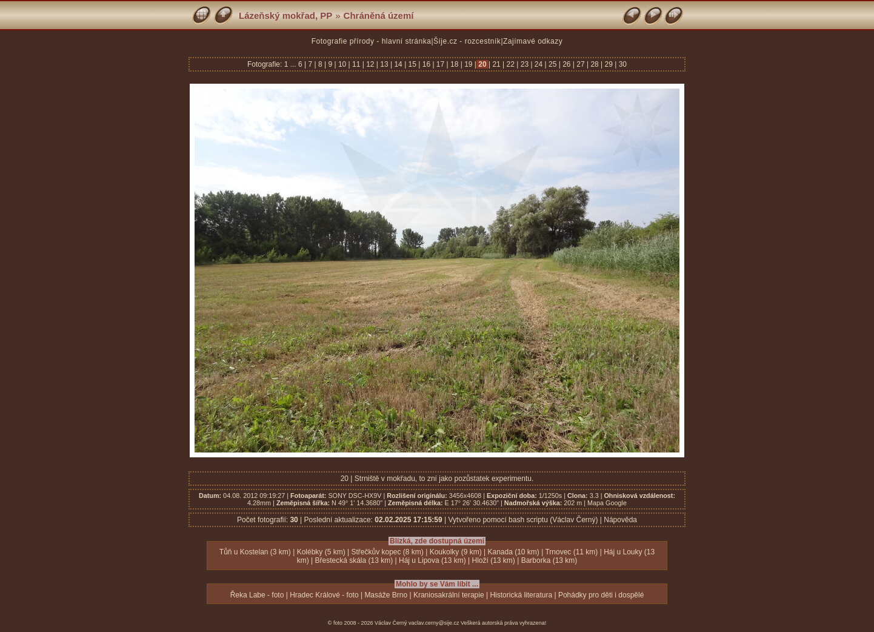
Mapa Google (607, 502)
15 (412, 64)
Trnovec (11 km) (571, 552)
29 (608, 64)
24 (539, 64)
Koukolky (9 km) (456, 552)
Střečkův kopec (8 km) (387, 552)
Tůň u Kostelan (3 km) (255, 552)
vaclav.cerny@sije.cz (434, 623)
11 (356, 64)
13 (384, 64)
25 (553, 64)
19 (468, 64)
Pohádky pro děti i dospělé (601, 595)
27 (581, 64)
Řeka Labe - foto (257, 595)
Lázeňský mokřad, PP (285, 15)
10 (342, 64)
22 (510, 64)
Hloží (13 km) (493, 560)
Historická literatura (521, 595)
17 (441, 64)
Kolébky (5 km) (321, 552)
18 (455, 64)
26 (567, 64)
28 (595, 64)
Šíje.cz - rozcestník (467, 41)
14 (398, 64)
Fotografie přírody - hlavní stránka (372, 41)
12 (370, 64)
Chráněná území (379, 15)
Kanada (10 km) (513, 552)
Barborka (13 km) (549, 560)
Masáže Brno (385, 595)
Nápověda (620, 520)
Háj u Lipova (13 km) (432, 560)
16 (426, 64)
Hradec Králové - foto (324, 595)
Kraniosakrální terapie (448, 595)
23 (524, 64)
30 (621, 64)
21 (496, 64)
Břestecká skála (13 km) (354, 560)
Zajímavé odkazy (532, 41)
